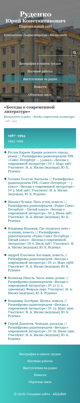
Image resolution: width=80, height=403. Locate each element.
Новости (40, 87)
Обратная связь (40, 94)
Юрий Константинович (35, 16)
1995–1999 (15, 141)
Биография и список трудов (40, 63)
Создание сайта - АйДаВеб (46, 394)
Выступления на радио (40, 79)
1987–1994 (16, 136)
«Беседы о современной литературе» (53, 116)
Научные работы (40, 71)
